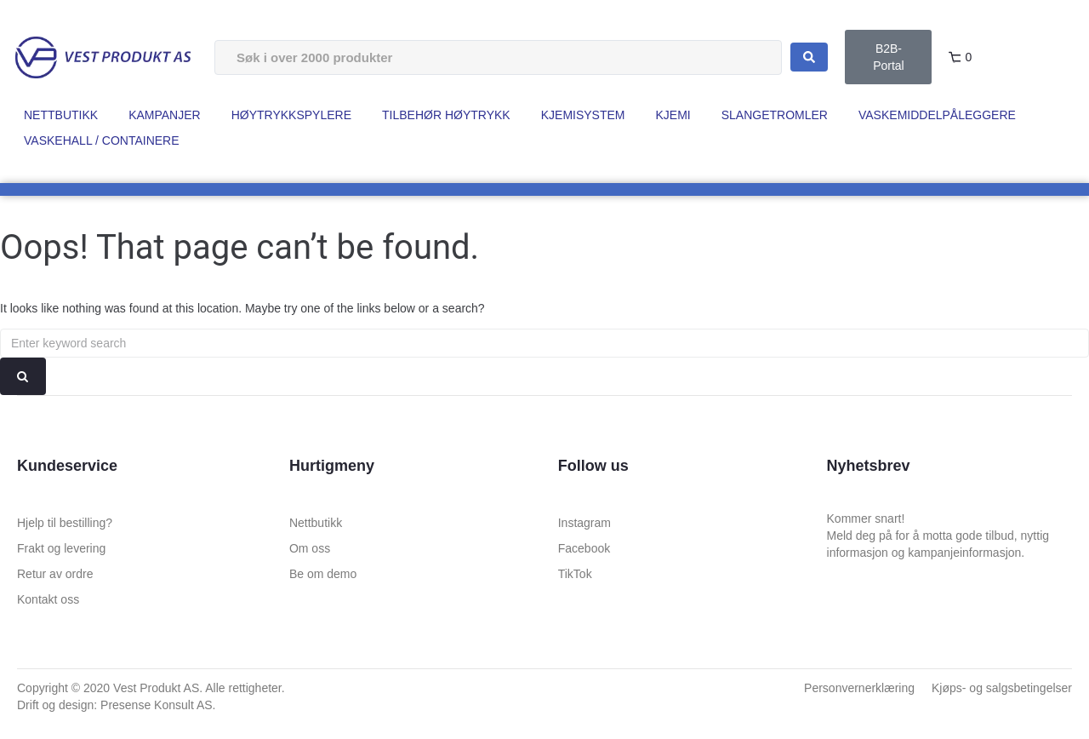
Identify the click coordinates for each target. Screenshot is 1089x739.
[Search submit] (809, 57)
